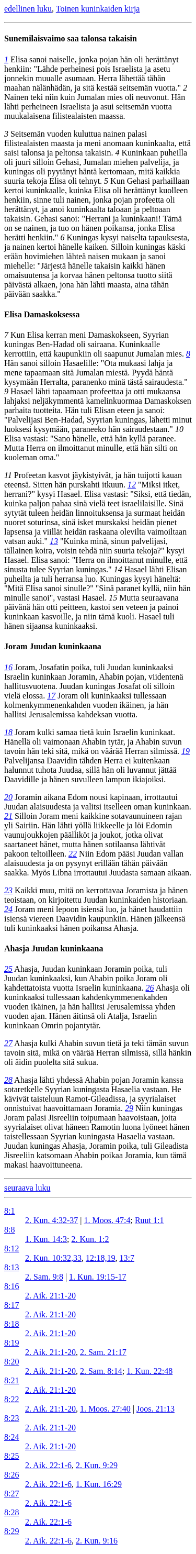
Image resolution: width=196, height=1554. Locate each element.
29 (129, 1108)
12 (132, 484)
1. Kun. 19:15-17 (97, 1276)
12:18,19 (100, 1257)
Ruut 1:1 (149, 1220)
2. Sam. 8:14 (101, 1371)
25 (8, 968)
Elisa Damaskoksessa (41, 314)
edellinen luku (28, 8)
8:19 (11, 1342)
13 (54, 541)
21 (8, 816)
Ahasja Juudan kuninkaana (53, 948)
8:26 (11, 1474)
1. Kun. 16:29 (99, 1484)
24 (8, 909)
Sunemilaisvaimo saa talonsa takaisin (70, 38)
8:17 (11, 1305)
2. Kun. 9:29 (97, 1465)
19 (185, 751)
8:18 (11, 1323)
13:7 (126, 1257)
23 (8, 890)
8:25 (11, 1455)
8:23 (11, 1418)
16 (8, 667)
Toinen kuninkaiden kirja (98, 8)
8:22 (11, 1399)
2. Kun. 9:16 (97, 1540)
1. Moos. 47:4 (107, 1220)
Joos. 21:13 (155, 1408)
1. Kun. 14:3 (46, 1239)
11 (8, 475)
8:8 (9, 1229)
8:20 (11, 1361)
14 (118, 569)
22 (72, 853)
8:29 (11, 1531)
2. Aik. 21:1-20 (50, 1295)
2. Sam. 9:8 (44, 1276)
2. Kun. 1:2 (90, 1239)
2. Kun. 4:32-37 (51, 1220)
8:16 (11, 1286)
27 (8, 1043)
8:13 (11, 1267)
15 (113, 597)
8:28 (11, 1512)
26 (150, 987)
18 (8, 732)
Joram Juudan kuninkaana (52, 646)
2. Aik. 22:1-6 (48, 1465)
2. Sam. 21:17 (103, 1352)
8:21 (11, 1380)
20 (8, 797)
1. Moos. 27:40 (105, 1408)
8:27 (11, 1493)
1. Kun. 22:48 (149, 1371)
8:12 (11, 1248)
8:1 (9, 1210)
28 (8, 1079)
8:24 (11, 1437)
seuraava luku (27, 1187)
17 (51, 695)
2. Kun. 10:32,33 (53, 1257)
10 (179, 429)
